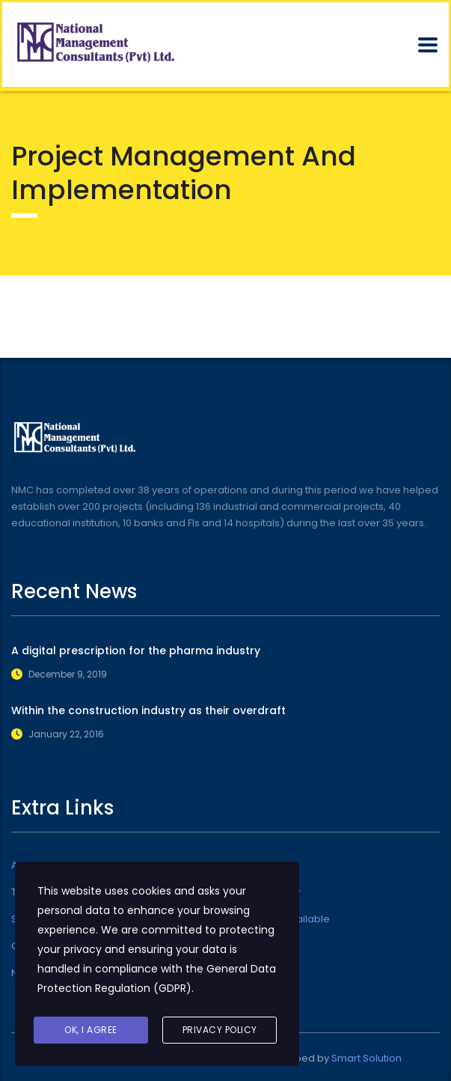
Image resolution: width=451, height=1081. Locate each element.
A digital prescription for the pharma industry (135, 650)
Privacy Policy (219, 1029)
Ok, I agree (90, 1029)
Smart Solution (366, 1058)
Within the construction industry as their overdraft (148, 710)
